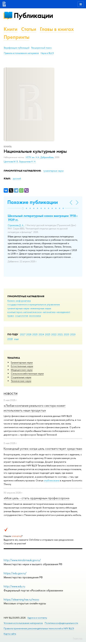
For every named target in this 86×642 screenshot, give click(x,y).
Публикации (33, 15)
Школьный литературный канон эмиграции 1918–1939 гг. (43, 218)
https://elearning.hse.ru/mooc (21, 599)
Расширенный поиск (41, 47)
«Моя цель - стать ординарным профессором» (36, 498)
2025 (35, 334)
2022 (54, 334)
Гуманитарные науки (22, 362)
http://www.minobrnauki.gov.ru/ (22, 560)
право (10, 315)
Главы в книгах (57, 29)
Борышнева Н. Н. (27, 161)
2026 (28, 334)
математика (49, 312)
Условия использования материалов (23, 623)
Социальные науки (21, 377)
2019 (73, 334)
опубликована (51, 480)
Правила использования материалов (21, 53)
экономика (35, 315)
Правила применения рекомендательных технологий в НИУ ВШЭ (39, 628)
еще (16, 339)
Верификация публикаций (16, 47)
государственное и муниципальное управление (33, 304)
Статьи (28, 29)
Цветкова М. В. (11, 161)
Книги (10, 29)
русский (17, 178)
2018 (10, 339)
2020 (66, 334)
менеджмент (63, 312)
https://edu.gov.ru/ (15, 573)
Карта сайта (10, 633)
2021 (60, 334)
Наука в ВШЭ (47, 53)
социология (21, 315)
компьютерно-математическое (24, 312)
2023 (47, 334)
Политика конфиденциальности (61, 623)
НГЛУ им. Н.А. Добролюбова (39, 157)
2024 (41, 334)
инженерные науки (40, 308)
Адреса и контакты (37, 617)
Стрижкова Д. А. (16, 225)
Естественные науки (22, 366)
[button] (23, 208)
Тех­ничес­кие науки (21, 381)
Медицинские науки (22, 369)
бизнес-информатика (19, 300)
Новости (10, 394)
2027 (22, 334)
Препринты (16, 37)
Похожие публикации (32, 202)
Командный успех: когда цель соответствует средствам (43, 448)
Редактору (77, 638)
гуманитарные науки (18, 308)
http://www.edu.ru (14, 586)
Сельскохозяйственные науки (27, 373)
